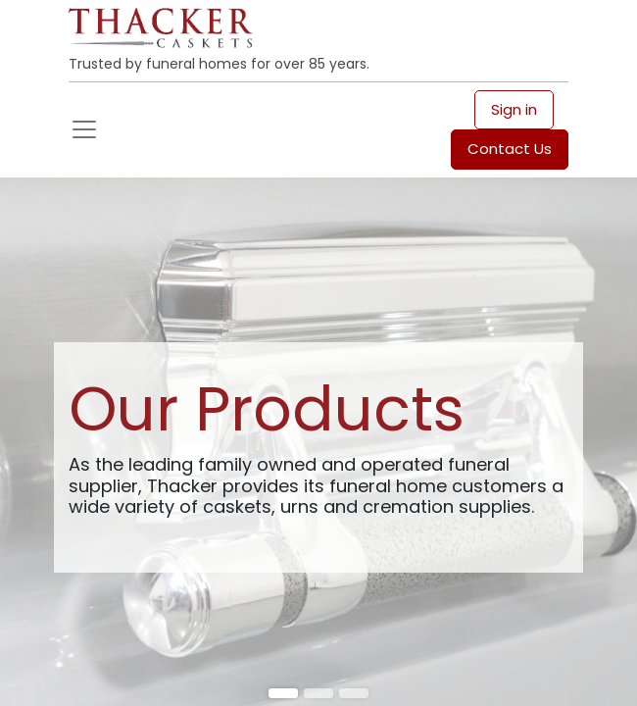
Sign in (514, 109)
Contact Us (509, 148)
